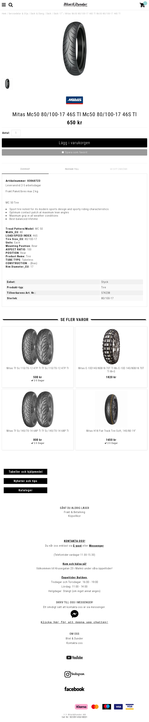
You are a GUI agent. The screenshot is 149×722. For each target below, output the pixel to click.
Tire (103, 287)
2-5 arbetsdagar (31, 185)
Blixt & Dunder (74, 638)
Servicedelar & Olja (18, 13)
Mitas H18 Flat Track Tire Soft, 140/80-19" (111, 430)
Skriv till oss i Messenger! (74, 602)
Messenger (96, 545)
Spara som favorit (74, 152)
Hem (4, 13)
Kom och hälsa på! (75, 564)
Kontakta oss (74, 643)
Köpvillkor (74, 516)
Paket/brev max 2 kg (25, 191)
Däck (48, 13)
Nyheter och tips (25, 481)
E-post (77, 545)
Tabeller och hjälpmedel (26, 471)
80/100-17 (107, 298)
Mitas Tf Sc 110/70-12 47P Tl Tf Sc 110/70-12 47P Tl (38, 368)
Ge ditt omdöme (119, 169)
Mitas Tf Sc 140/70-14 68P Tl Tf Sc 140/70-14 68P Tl (38, 430)
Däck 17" (58, 13)
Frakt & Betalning (74, 512)
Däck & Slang (37, 13)
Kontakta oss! (74, 541)
